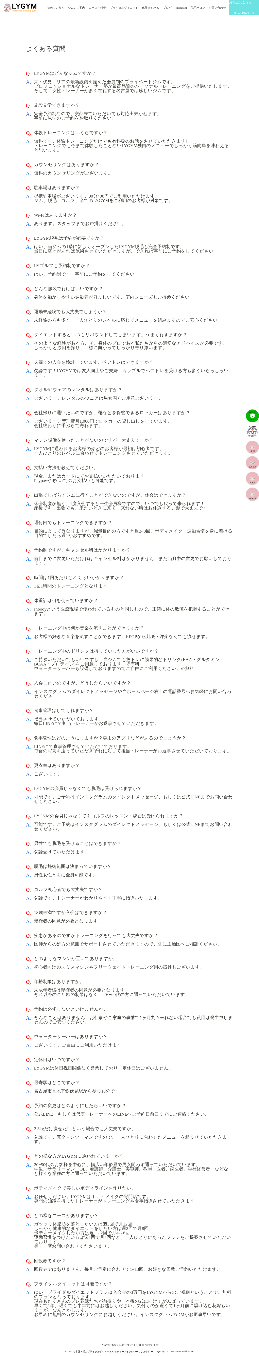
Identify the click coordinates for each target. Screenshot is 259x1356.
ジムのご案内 (76, 7)
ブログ (167, 7)
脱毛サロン (198, 7)
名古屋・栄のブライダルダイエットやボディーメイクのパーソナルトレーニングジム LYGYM (123, 1351)
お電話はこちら (244, 8)
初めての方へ (55, 7)
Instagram (181, 7)
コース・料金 (97, 7)
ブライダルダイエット (124, 7)
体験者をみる (150, 7)
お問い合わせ (217, 7)
